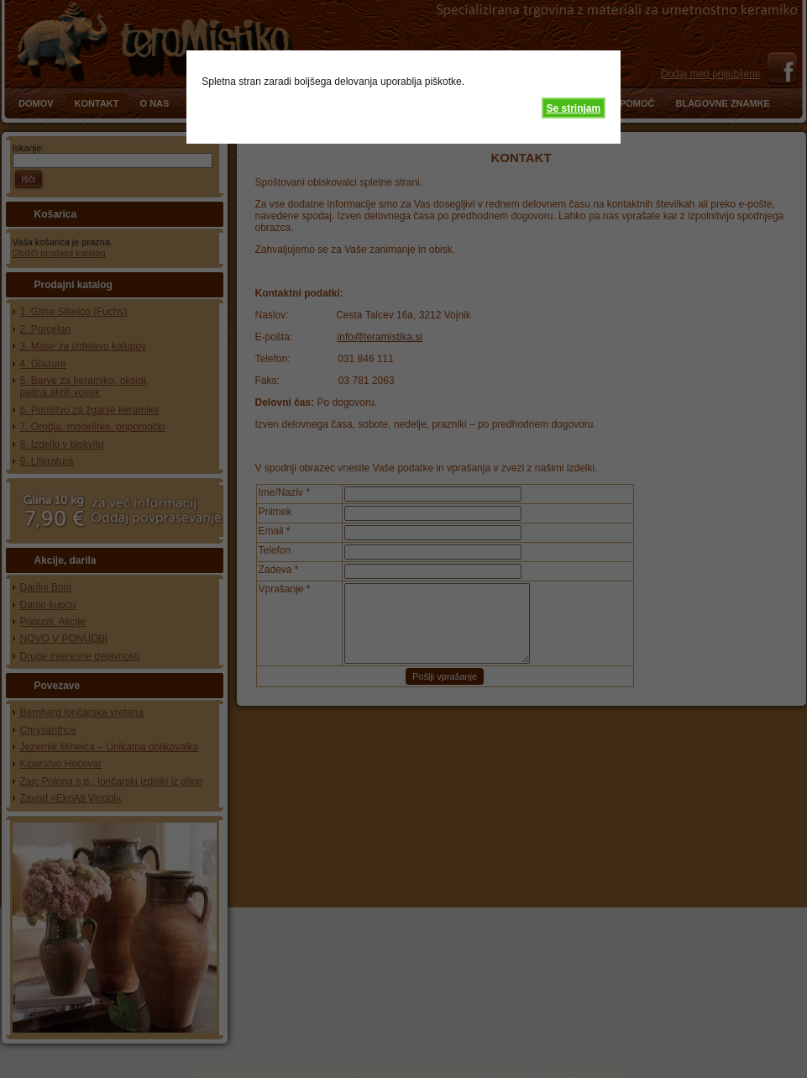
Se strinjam (573, 108)
